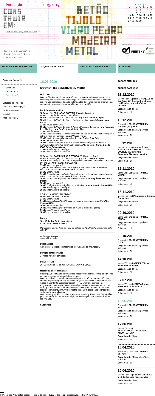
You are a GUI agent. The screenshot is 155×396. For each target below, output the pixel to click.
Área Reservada (10, 118)
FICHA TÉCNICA (90, 395)
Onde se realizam (11, 110)
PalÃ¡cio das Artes (84, 113)
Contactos (125, 66)
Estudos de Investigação (14, 106)
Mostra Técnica (13, 91)
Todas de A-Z (12, 95)
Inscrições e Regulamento (95, 66)
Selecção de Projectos (13, 103)
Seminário (10, 88)
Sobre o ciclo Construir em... (18, 66)
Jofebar (65, 196)
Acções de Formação (12, 80)
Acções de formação (52, 66)
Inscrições (7, 114)
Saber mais (124, 112)
